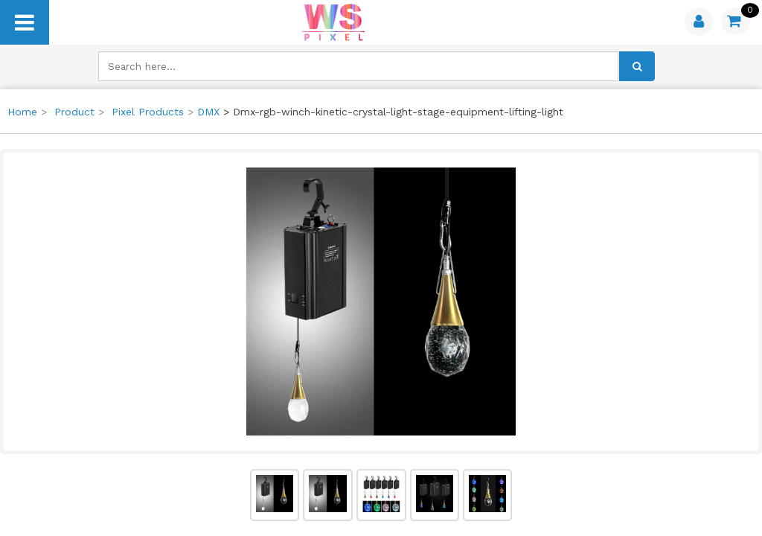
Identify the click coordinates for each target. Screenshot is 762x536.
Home (22, 112)
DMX (208, 112)
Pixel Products (148, 112)
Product (74, 112)
